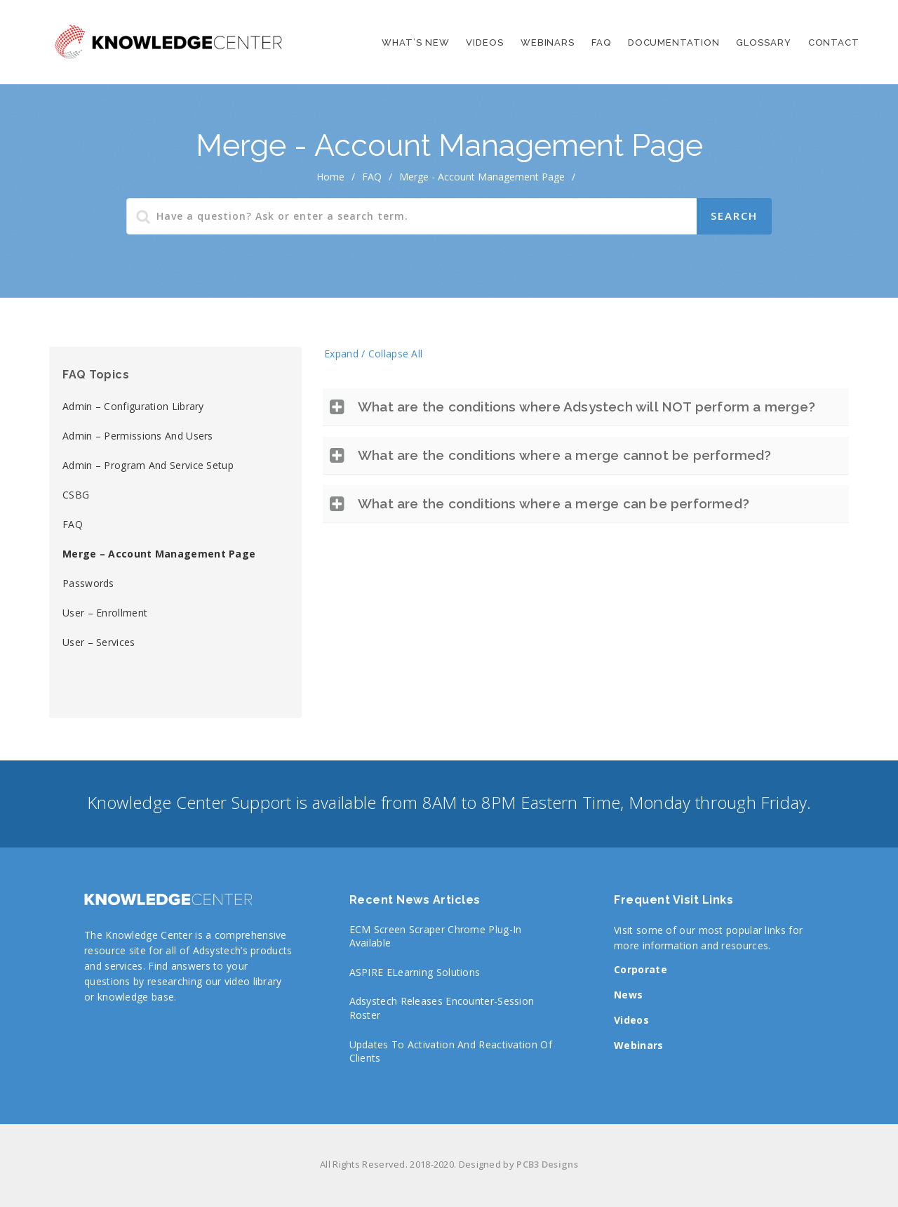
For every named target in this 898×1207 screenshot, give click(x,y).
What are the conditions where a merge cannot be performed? (565, 455)
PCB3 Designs (547, 1164)
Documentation (674, 42)
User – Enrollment (104, 612)
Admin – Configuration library (133, 406)
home (330, 176)
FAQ (601, 42)
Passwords (88, 583)
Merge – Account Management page (158, 553)
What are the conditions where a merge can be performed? (553, 503)
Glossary (763, 42)
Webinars (548, 42)
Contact (833, 42)
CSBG (75, 494)
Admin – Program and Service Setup (148, 465)
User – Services (98, 642)
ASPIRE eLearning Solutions (415, 972)
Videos (484, 42)
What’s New (415, 42)
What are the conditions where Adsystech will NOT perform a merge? (586, 406)
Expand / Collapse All (373, 353)
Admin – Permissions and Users (137, 435)
